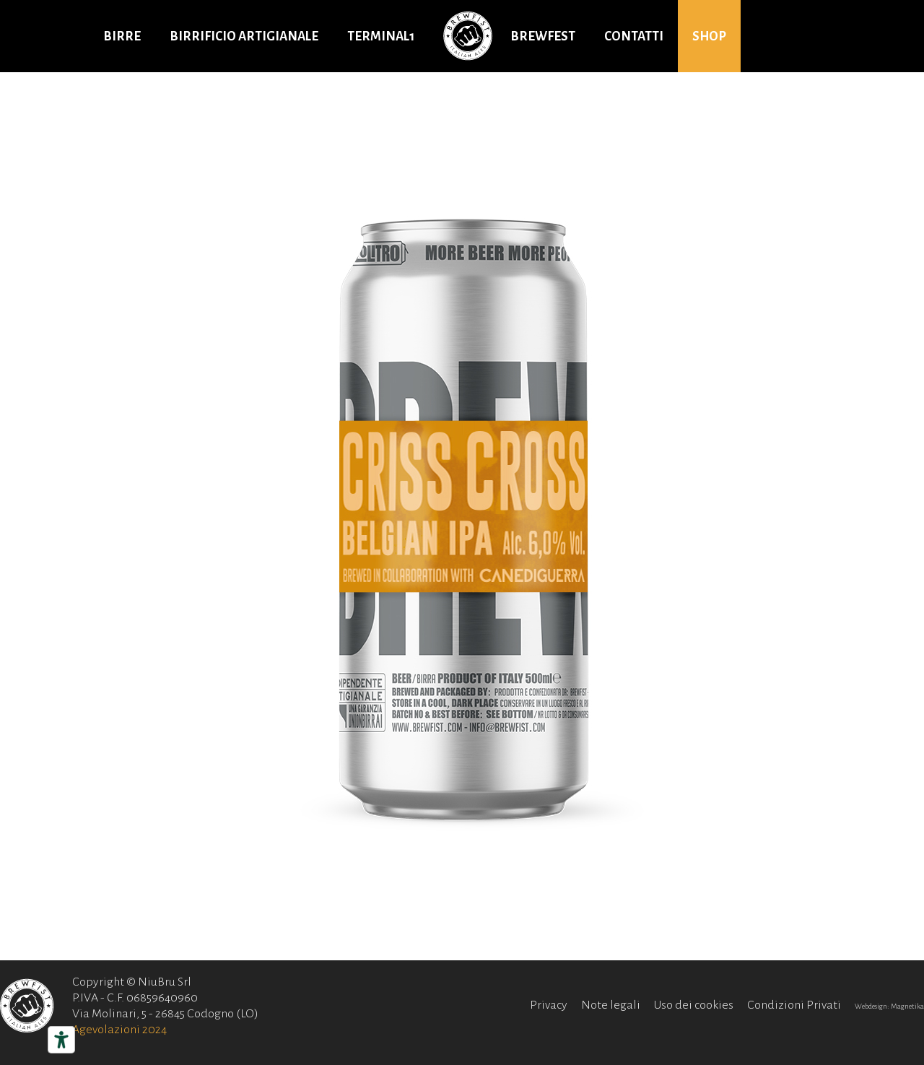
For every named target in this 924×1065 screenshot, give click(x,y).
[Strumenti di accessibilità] (61, 1039)
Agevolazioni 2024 (119, 1029)
